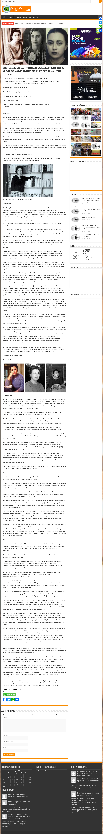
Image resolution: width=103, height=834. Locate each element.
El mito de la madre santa (89, 217)
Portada (4, 17)
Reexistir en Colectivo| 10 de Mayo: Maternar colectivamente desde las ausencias (91, 227)
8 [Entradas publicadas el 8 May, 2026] (21, 777)
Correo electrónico (9, 741)
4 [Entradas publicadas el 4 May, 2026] (3, 777)
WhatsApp (11, 695)
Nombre (6, 735)
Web (4, 747)
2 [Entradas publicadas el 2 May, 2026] (25, 775)
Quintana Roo (27, 17)
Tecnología (36, 17)
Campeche (18, 17)
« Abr (3, 786)
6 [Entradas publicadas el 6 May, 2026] (12, 777)
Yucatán (10, 17)
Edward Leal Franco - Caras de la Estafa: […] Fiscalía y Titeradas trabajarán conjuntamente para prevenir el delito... (16, 809)
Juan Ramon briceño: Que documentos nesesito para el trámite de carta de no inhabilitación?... (19, 802)
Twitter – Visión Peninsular (46, 767)
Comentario (6, 717)
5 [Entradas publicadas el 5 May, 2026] (8, 777)
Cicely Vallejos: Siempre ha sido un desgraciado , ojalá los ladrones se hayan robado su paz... (18, 796)
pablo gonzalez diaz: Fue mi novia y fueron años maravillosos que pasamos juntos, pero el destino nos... (19, 816)
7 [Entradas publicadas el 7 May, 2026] (16, 777)
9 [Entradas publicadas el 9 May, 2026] (25, 777)
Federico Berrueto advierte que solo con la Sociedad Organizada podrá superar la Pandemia (39, 23)
